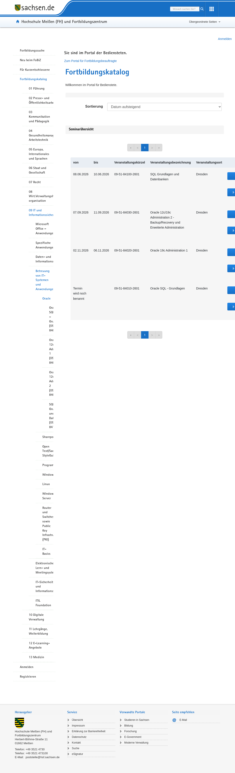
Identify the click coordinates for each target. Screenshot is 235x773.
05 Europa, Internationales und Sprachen (39, 153)
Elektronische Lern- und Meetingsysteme (44, 567)
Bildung (128, 725)
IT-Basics (46, 551)
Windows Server (47, 496)
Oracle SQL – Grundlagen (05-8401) (51, 319)
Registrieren (28, 676)
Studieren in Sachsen (136, 719)
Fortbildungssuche (32, 50)
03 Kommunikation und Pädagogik (39, 116)
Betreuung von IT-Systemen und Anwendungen (44, 280)
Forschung (130, 731)
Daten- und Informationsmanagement (44, 259)
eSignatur (77, 754)
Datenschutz (79, 737)
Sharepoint (47, 437)
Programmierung (47, 465)
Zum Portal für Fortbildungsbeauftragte (90, 61)
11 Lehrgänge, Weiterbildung (38, 631)
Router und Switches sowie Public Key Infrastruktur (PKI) (47, 523)
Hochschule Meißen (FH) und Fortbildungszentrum (64, 21)
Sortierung (94, 106)
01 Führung (37, 88)
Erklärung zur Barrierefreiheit (88, 731)
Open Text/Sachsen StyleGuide (47, 451)
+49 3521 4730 (35, 749)
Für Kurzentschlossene (35, 70)
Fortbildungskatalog (33, 79)
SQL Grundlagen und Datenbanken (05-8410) (51, 415)
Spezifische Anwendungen (44, 245)
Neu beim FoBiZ (30, 60)
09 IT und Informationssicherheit (41, 212)
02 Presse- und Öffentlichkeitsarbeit (41, 100)
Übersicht (77, 719)
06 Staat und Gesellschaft (37, 170)
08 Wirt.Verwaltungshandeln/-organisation (41, 196)
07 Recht (35, 182)
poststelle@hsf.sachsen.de (43, 757)
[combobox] (185, 9)
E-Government (132, 737)
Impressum (78, 725)
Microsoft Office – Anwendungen (44, 228)
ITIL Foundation (43, 603)
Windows (47, 475)
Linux (46, 484)
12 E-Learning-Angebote (39, 645)
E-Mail (183, 719)
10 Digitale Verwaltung (36, 617)
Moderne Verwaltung (136, 742)
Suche (75, 748)
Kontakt (76, 742)
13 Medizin (36, 657)
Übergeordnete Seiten (203, 21)
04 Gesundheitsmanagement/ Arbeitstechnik (41, 135)
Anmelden (225, 39)
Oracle (46, 298)
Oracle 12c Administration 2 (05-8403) (51, 383)
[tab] (39, 712)
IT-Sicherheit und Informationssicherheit (44, 586)
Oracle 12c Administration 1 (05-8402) (51, 351)
